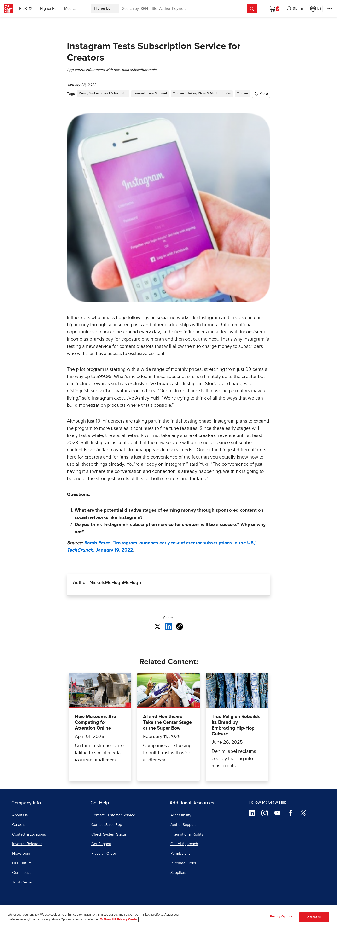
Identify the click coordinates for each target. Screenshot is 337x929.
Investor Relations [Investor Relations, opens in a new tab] (27, 844)
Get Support (101, 844)
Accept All (314, 917)
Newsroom (21, 853)
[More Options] (329, 8)
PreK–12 (25, 9)
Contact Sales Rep (106, 825)
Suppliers (178, 873)
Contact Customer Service (113, 815)
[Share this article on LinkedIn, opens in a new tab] (168, 626)
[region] (168, 917)
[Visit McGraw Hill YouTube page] (277, 812)
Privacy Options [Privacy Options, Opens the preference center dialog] (281, 916)
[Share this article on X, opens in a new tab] (157, 626)
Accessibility (180, 815)
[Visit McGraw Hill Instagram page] (264, 812)
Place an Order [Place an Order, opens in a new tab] (103, 853)
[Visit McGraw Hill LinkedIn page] (252, 812)
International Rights (186, 834)
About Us (20, 815)
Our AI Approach (184, 844)
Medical (70, 9)
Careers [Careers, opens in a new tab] (18, 825)
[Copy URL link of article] (179, 626)
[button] (294, 8)
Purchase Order (183, 863)
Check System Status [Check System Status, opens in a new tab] (109, 834)
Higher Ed (48, 9)
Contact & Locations (29, 834)
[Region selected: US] (316, 8)
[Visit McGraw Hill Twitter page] (303, 812)
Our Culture (22, 863)
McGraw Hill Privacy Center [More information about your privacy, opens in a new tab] (119, 919)
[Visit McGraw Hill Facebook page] (290, 812)
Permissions (180, 853)
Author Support (183, 825)
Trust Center (22, 882)
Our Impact (21, 873)
